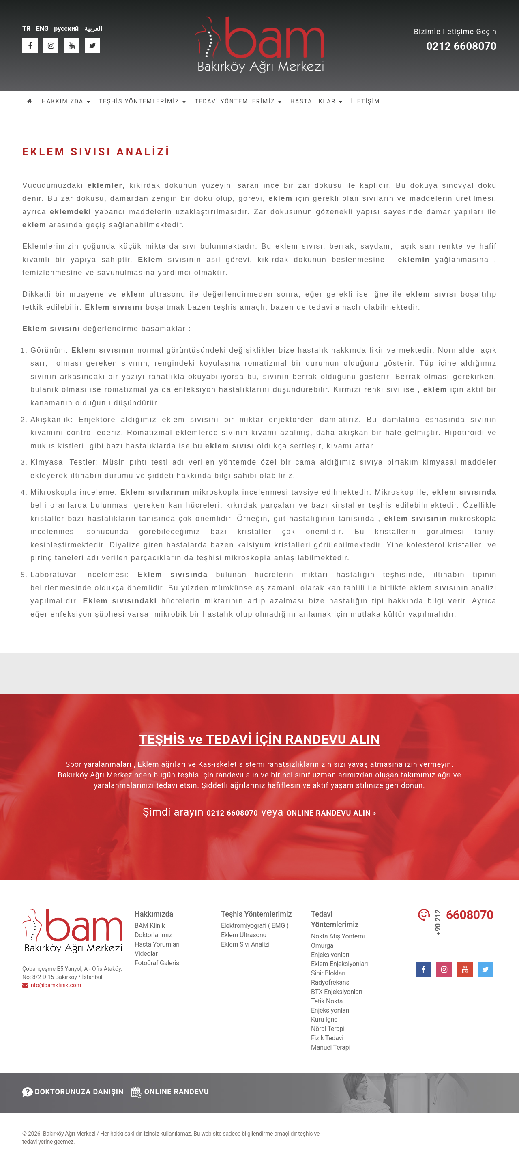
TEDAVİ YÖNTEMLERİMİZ (238, 101)
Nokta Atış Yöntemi (338, 936)
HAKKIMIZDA (66, 101)
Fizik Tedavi (327, 1038)
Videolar (146, 954)
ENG (42, 28)
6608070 (469, 915)
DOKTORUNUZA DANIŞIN (73, 1092)
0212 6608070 (461, 46)
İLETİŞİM (365, 101)
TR (26, 28)
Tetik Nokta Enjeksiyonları (330, 1005)
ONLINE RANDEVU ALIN (329, 813)
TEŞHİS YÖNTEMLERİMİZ (142, 101)
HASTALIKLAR (316, 101)
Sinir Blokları (328, 973)
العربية (93, 28)
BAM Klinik (150, 926)
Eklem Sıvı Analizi (245, 944)
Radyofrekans (330, 982)
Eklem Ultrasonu (243, 935)
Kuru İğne (324, 1019)
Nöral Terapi (328, 1029)
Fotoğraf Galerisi (158, 963)
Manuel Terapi (330, 1047)
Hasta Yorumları (157, 944)
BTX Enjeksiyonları (336, 992)
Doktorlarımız (153, 935)
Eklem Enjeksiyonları (339, 964)
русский (66, 28)
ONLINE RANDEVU (170, 1092)
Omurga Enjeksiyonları (330, 950)
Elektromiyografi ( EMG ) (255, 926)
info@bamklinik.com (51, 985)
